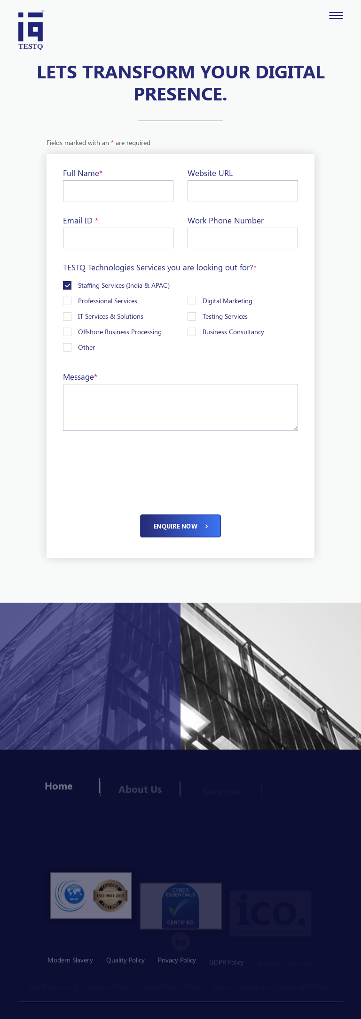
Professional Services (107, 300)
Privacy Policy (177, 962)
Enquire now (180, 526)
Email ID (80, 220)
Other (86, 347)
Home (58, 790)
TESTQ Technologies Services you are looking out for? (160, 267)
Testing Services (225, 316)
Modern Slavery (70, 962)
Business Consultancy (233, 331)
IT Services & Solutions (110, 316)
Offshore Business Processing (120, 331)
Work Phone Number (226, 220)
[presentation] (134, 462)
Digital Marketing (227, 300)
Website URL (210, 173)
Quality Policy (125, 962)
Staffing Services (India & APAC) (124, 285)
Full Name (82, 173)
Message (80, 376)
